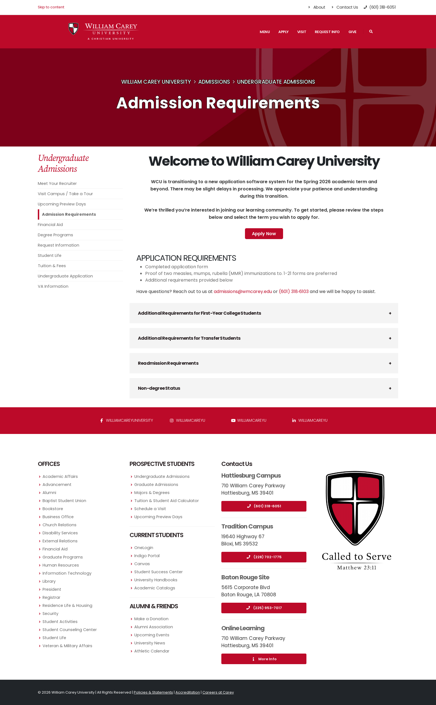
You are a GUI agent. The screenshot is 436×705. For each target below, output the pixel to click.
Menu (265, 31)
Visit (301, 31)
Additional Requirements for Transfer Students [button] (189, 338)
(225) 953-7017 (264, 607)
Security (50, 613)
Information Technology (67, 573)
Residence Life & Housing (67, 605)
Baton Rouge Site (245, 577)
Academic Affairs (60, 476)
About (316, 7)
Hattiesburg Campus (251, 475)
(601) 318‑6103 (294, 291)
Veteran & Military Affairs (67, 646)
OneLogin (143, 547)
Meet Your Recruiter (57, 183)
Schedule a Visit (150, 509)
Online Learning (242, 628)
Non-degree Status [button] (159, 388)
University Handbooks (155, 580)
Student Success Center (158, 572)
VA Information (53, 286)
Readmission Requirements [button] (168, 363)
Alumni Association (153, 627)
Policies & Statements (153, 692)
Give (352, 31)
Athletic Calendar (151, 651)
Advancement (57, 484)
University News (149, 643)
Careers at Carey (218, 692)
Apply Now (264, 233)
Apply (283, 31)
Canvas (142, 564)
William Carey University (156, 82)
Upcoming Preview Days (62, 204)
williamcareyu (187, 420)
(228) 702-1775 (264, 557)
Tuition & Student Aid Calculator (166, 500)
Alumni (49, 492)
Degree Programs (55, 235)
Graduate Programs (63, 557)
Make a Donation (151, 619)
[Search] (371, 31)
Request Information (58, 245)
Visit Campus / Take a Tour (65, 194)
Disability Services (60, 533)
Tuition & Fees (52, 266)
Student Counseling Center (70, 629)
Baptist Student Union (64, 500)
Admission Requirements (69, 214)
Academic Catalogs (154, 588)
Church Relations (59, 525)
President (52, 589)
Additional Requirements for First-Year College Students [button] (199, 313)
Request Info (327, 31)
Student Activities (60, 621)
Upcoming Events (151, 635)
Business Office (58, 517)
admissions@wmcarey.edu (243, 291)
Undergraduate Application (65, 276)
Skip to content (51, 7)
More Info (264, 659)
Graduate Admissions (156, 484)
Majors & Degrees (152, 492)
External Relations (60, 541)
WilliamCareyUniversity (126, 420)
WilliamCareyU (248, 420)
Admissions (214, 82)
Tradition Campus (247, 526)
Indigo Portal (147, 555)
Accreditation (187, 692)
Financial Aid (50, 224)
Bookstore (53, 509)
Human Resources (61, 565)
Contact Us (344, 7)
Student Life (49, 255)
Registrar (51, 597)
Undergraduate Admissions (276, 82)
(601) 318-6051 (264, 506)
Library (49, 581)
